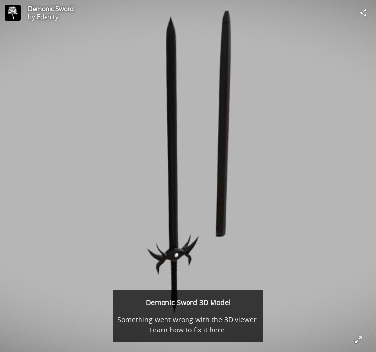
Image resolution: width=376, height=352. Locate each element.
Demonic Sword (51, 8)
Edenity (48, 16)
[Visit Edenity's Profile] (13, 13)
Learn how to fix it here (187, 329)
